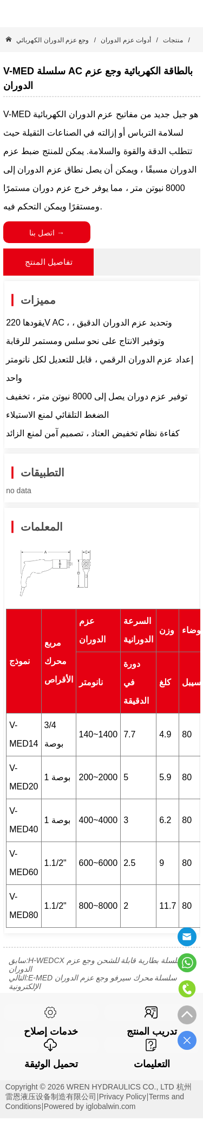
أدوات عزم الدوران (126, 40)
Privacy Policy (122, 1096)
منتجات (173, 40)
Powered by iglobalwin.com (90, 1106)
